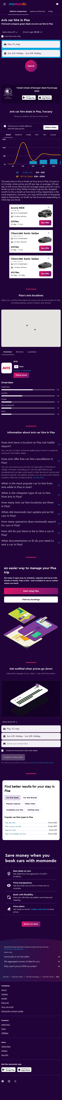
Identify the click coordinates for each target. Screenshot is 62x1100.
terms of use (35, 762)
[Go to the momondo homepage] (17, 4)
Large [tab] (28, 135)
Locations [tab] (32, 352)
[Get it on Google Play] (29, 98)
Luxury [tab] (53, 135)
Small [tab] (8, 135)
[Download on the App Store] (45, 98)
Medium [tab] (18, 135)
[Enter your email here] (33, 744)
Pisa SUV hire (10, 830)
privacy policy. (48, 762)
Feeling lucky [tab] (33, 810)
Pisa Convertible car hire (15, 834)
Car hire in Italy (17, 977)
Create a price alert (39, 909)
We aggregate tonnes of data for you (32, 961)
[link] (45, 222)
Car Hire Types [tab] (12, 798)
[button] (4, 4)
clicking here (38, 478)
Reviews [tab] (19, 352)
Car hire (6, 977)
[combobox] (10, 32)
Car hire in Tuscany (32, 977)
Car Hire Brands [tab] (30, 798)
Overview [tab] (7, 352)
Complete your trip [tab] (14, 810)
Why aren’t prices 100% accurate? (32, 966)
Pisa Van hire (10, 823)
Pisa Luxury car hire (13, 826)
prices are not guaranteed (13, 949)
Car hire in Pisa (47, 977)
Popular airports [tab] (13, 804)
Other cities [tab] (30, 804)
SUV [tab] (37, 135)
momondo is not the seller (32, 956)
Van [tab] (44, 135)
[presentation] (45, 98)
